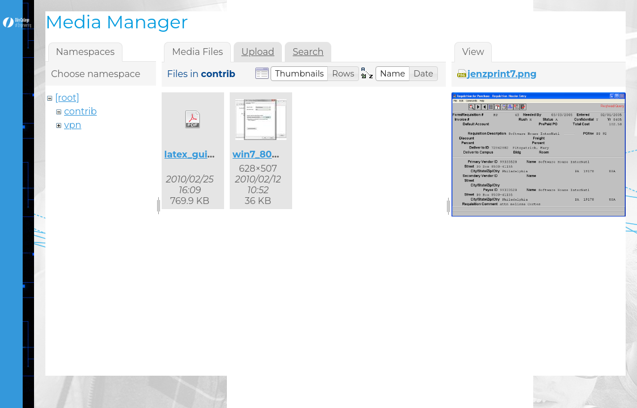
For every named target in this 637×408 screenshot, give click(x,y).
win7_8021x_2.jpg (274, 154)
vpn (72, 125)
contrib (80, 111)
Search (308, 51)
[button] (299, 73)
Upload (258, 51)
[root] (67, 97)
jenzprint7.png (502, 74)
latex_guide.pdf (201, 154)
